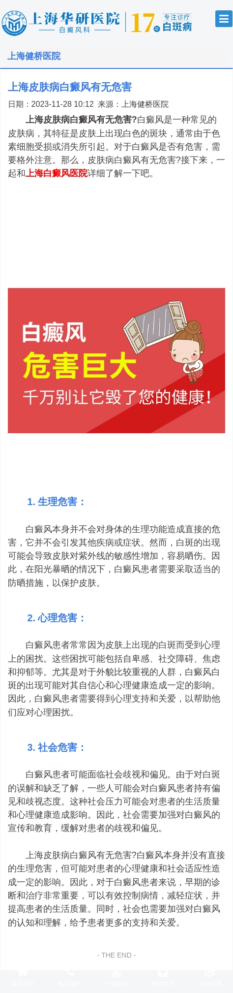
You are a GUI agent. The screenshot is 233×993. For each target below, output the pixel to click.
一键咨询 (116, 976)
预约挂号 (163, 976)
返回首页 (23, 976)
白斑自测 (209, 976)
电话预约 (70, 976)
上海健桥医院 (145, 103)
